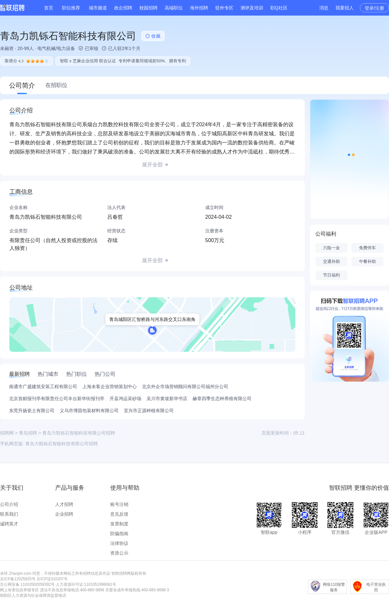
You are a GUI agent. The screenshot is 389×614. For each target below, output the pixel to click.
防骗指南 (119, 533)
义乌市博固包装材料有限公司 (89, 410)
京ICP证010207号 (52, 579)
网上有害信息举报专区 (19, 590)
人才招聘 (64, 504)
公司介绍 (9, 504)
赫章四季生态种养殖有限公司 (222, 398)
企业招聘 (64, 514)
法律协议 (119, 543)
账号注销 (119, 504)
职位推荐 (71, 7)
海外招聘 (199, 7)
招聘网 (7, 433)
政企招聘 (123, 7)
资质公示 (119, 553)
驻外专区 (224, 7)
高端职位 (174, 7)
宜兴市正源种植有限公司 (149, 410)
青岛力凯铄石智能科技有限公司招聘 (61, 443)
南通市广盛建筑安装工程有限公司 (43, 386)
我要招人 (345, 7)
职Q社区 (279, 7)
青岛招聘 (28, 433)
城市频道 (98, 7)
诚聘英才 (9, 523)
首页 (48, 7)
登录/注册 (374, 8)
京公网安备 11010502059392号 (27, 584)
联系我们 (9, 514)
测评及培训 (252, 7)
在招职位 (56, 85)
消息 (323, 7)
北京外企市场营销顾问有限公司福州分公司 (185, 386)
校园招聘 (148, 7)
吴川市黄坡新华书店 (167, 398)
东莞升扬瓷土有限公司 (31, 410)
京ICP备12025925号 (17, 579)
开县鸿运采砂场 (125, 398)
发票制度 (119, 523)
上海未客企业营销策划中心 (109, 386)
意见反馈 (119, 514)
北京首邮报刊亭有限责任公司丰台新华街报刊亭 (56, 398)
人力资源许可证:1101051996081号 (86, 584)
